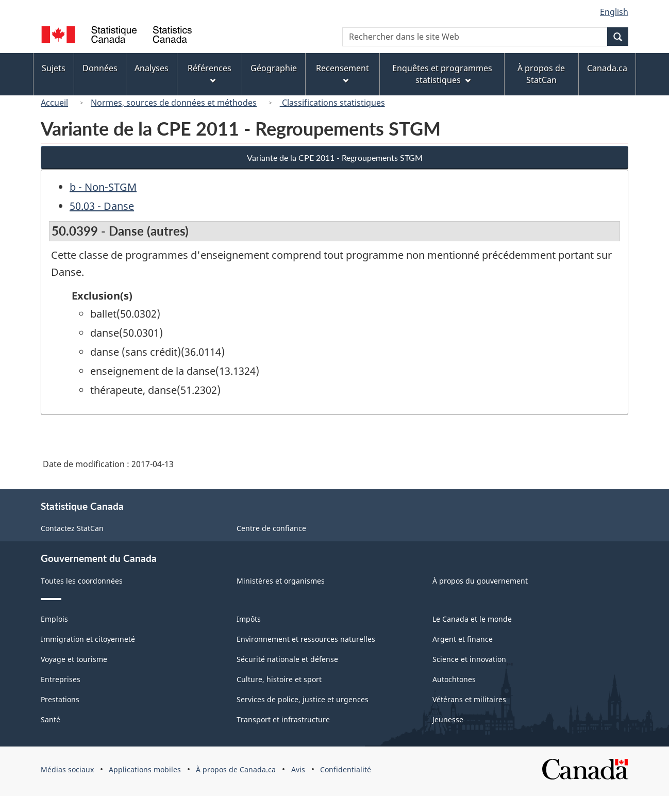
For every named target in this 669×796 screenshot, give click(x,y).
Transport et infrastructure (283, 719)
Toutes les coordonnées (82, 581)
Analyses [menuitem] (152, 68)
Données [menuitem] (100, 68)
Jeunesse (447, 719)
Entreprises (60, 679)
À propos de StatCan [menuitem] (541, 74)
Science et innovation (469, 659)
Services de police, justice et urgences (303, 699)
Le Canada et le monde (472, 619)
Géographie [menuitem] (273, 68)
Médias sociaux (67, 769)
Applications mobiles (145, 769)
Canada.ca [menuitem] (607, 68)
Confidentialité (345, 769)
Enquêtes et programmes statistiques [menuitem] (442, 74)
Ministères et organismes (281, 581)
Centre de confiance (271, 528)
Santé (50, 719)
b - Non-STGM (103, 187)
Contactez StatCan (72, 528)
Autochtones (454, 679)
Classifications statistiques (332, 102)
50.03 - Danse (102, 206)
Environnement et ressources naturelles (306, 639)
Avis (298, 769)
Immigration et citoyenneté (88, 639)
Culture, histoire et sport (279, 679)
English (614, 12)
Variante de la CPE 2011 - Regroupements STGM (335, 157)
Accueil (54, 102)
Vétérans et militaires (469, 699)
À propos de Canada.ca (236, 769)
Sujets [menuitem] (53, 68)
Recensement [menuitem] (342, 73)
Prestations (60, 699)
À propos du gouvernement (480, 581)
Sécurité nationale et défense (287, 659)
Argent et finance (462, 639)
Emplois (54, 619)
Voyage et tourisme (74, 659)
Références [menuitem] (209, 73)
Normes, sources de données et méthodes (174, 102)
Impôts (249, 619)
